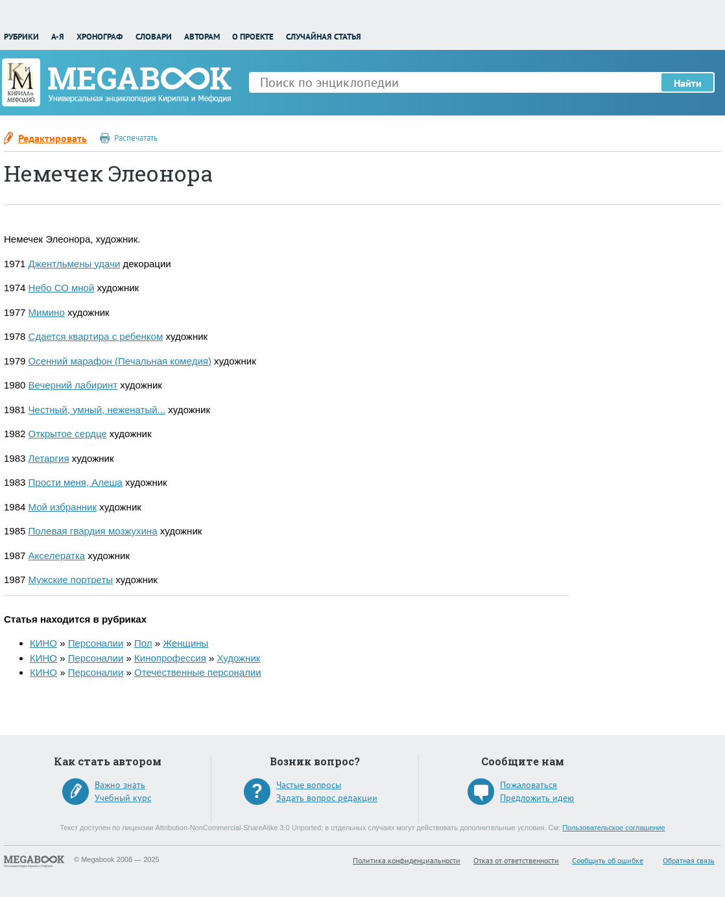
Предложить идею (537, 798)
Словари (154, 36)
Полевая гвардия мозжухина (93, 530)
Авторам (202, 36)
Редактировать (52, 138)
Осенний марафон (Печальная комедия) (120, 360)
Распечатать (136, 137)
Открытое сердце (68, 433)
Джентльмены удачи (75, 263)
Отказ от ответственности (516, 860)
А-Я (57, 36)
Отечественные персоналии (197, 672)
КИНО (43, 643)
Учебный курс (123, 798)
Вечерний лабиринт (73, 384)
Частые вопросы (308, 785)
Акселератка (57, 555)
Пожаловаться (528, 785)
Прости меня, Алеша (76, 482)
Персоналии (96, 643)
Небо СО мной (62, 287)
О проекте (253, 36)
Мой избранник (63, 506)
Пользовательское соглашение (613, 827)
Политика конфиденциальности (406, 860)
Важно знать (120, 785)
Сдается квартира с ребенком (96, 336)
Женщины (185, 643)
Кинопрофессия (170, 658)
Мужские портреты (71, 579)
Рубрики (21, 36)
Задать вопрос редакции (326, 798)
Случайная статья (323, 36)
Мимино (47, 312)
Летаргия (49, 458)
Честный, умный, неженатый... (97, 409)
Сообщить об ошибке (607, 860)
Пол (143, 643)
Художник (238, 658)
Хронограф (100, 36)
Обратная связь (689, 860)
